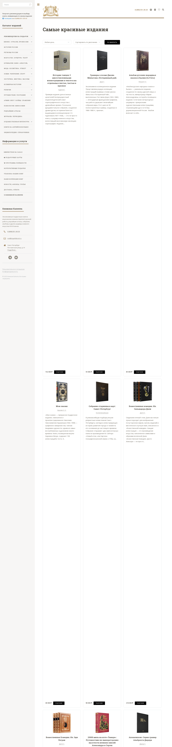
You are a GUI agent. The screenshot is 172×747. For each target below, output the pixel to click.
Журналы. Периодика (13, 116)
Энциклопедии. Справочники (16, 132)
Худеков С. (61, 90)
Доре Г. (102, 82)
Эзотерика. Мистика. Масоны (16, 79)
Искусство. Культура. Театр (16, 58)
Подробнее (59, 372)
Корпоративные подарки (15, 168)
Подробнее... (11, 250)
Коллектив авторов (102, 413)
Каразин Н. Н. (61, 410)
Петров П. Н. (142, 82)
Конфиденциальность (10, 272)
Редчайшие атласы (12, 111)
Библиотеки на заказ (13, 152)
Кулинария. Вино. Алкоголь (16, 63)
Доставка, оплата (11, 190)
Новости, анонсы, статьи (15, 184)
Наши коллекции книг (13, 179)
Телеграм (8, 18)
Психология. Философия (14, 106)
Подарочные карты (13, 157)
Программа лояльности (16, 163)
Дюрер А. (143, 744)
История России (11, 47)
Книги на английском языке (16, 127)
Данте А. (142, 413)
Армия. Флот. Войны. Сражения (17, 100)
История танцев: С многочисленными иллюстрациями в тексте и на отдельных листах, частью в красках (61, 80)
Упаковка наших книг (13, 174)
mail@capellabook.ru (14, 238)
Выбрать (113, 42)
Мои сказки (62, 406)
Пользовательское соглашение (13, 269)
